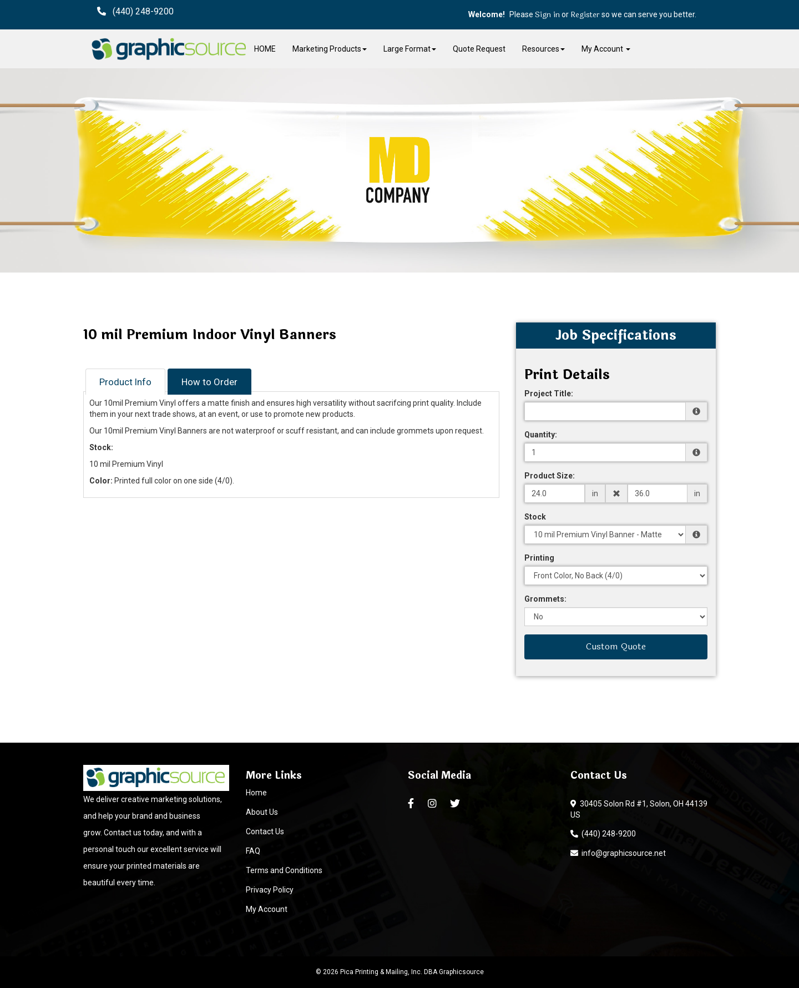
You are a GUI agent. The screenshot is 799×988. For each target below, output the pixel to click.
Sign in (547, 15)
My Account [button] (605, 48)
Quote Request (479, 48)
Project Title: (548, 393)
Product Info (125, 381)
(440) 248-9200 (603, 833)
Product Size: (549, 475)
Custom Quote (616, 646)
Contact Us (265, 831)
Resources (543, 48)
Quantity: (540, 434)
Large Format (409, 48)
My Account (266, 909)
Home (256, 792)
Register (585, 15)
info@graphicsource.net (618, 853)
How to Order (209, 381)
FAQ (253, 850)
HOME (265, 48)
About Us (262, 812)
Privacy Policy (270, 889)
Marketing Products (329, 48)
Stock (535, 516)
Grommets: (545, 598)
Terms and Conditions (284, 870)
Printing (539, 557)
